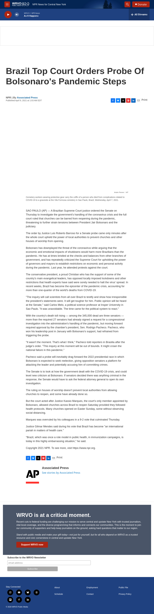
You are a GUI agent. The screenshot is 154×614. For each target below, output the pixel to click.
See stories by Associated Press (61, 472)
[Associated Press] (32, 475)
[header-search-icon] (127, 4)
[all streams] (139, 14)
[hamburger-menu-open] (7, 4)
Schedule (58, 594)
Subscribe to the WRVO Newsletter (26, 557)
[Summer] (77, 35)
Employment (92, 587)
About (57, 587)
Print (144, 99)
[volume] (16, 14)
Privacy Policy (125, 594)
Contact (90, 594)
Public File (123, 587)
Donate (142, 4)
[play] (8, 14)
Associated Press (27, 97)
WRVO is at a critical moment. (53, 515)
